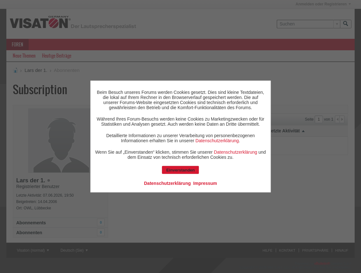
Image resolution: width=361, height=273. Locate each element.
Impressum (205, 183)
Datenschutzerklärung (217, 140)
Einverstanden (180, 170)
